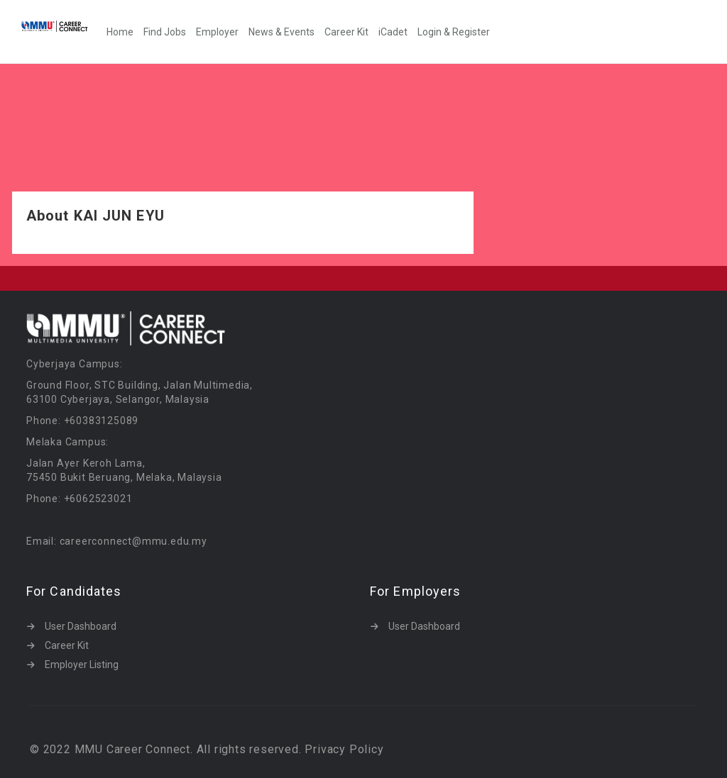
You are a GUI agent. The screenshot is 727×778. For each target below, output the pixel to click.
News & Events (281, 32)
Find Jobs (164, 32)
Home (119, 32)
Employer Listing (82, 664)
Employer (217, 32)
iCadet (393, 32)
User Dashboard (80, 626)
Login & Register (453, 32)
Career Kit (346, 32)
